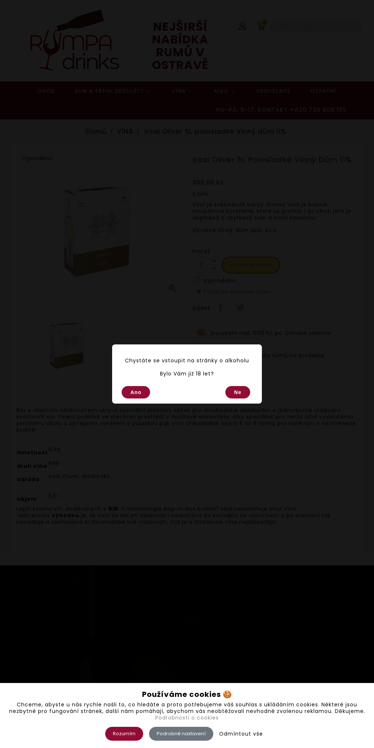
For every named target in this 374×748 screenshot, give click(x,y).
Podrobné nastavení (181, 733)
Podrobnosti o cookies (187, 717)
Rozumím (124, 733)
